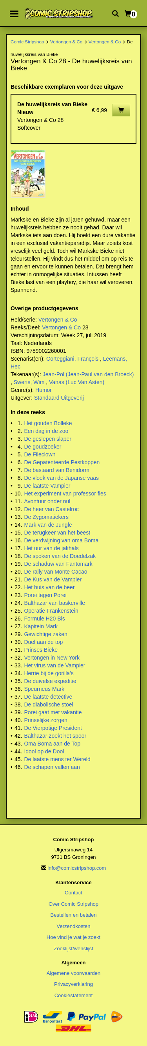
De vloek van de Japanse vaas (61, 478)
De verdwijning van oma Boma (61, 540)
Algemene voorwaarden (73, 973)
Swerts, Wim (29, 382)
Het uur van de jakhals (51, 548)
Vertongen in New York (52, 657)
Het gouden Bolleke (48, 423)
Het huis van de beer (49, 587)
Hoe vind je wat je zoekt (73, 937)
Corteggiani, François (72, 359)
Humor (43, 390)
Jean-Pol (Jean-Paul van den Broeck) (88, 374)
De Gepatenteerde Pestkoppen (62, 462)
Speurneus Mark (44, 689)
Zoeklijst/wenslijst (73, 948)
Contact (73, 893)
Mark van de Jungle (48, 525)
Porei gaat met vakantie (53, 712)
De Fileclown (39, 454)
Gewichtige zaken (45, 634)
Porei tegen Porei (45, 595)
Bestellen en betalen (74, 915)
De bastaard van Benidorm (56, 470)
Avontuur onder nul (47, 501)
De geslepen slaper (47, 439)
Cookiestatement (73, 995)
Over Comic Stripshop (73, 904)
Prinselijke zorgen (45, 720)
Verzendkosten (73, 926)
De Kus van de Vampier (53, 579)
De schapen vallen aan (52, 767)
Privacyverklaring (73, 984)
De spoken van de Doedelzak (60, 556)
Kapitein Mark (41, 626)
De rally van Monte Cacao (55, 572)
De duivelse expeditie (50, 681)
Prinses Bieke (41, 650)
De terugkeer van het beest (57, 532)
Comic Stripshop (27, 41)
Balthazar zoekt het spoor (55, 736)
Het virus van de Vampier (54, 665)
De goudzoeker (42, 446)
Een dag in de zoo (46, 431)
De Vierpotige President (53, 728)
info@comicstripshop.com (76, 868)
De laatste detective (48, 697)
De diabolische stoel (48, 704)
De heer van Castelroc (51, 509)
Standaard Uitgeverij (59, 398)
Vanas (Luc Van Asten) (76, 382)
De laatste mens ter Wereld (57, 759)
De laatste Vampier (47, 486)
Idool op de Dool (44, 751)
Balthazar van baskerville (54, 603)
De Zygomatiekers (46, 517)
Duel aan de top (43, 642)
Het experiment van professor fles (65, 493)
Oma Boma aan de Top (52, 743)
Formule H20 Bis (44, 618)
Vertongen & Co (66, 41)
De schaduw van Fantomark (58, 564)
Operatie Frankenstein (51, 611)
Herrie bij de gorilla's (48, 673)
